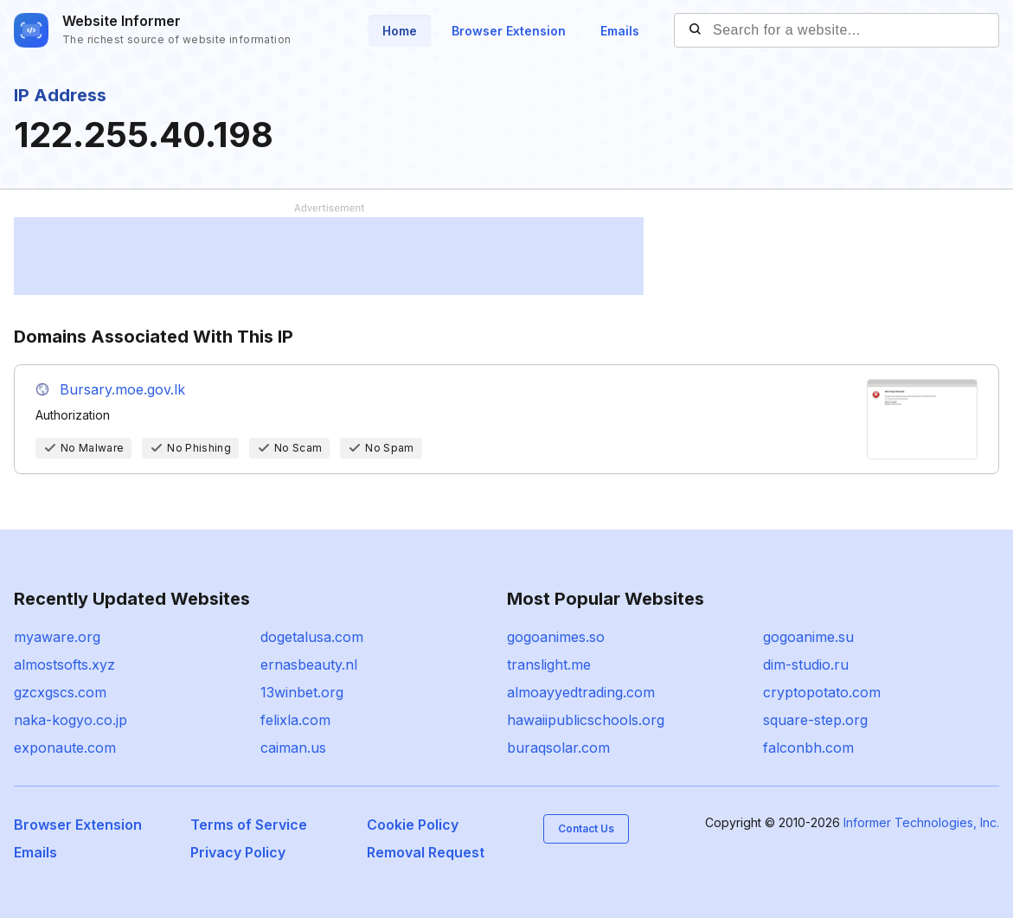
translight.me (549, 664)
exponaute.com (65, 747)
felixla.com (295, 720)
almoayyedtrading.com (581, 692)
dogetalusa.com (311, 636)
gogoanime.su (808, 636)
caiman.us (293, 747)
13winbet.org (301, 692)
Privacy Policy (237, 852)
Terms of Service (248, 824)
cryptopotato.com (822, 692)
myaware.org (57, 636)
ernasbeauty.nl (308, 664)
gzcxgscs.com (60, 692)
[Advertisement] (329, 256)
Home (399, 30)
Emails (619, 30)
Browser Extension (509, 30)
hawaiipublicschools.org (585, 720)
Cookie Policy (412, 824)
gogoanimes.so (556, 636)
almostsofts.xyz (64, 664)
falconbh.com (808, 747)
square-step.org (815, 720)
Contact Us (586, 828)
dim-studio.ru (806, 664)
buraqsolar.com (558, 747)
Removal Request (425, 852)
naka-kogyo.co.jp (70, 720)
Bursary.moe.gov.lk (122, 389)
